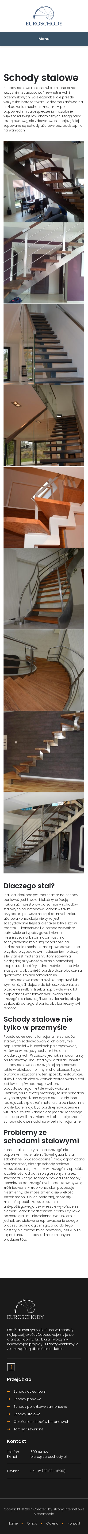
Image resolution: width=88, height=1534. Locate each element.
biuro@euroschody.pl (49, 1456)
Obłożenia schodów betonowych (38, 1421)
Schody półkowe (24, 1399)
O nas (32, 1523)
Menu (44, 39)
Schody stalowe (23, 1414)
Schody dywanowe (26, 1391)
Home (13, 1523)
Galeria (52, 1523)
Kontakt (74, 1523)
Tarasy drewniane (25, 1429)
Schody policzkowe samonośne (37, 1406)
